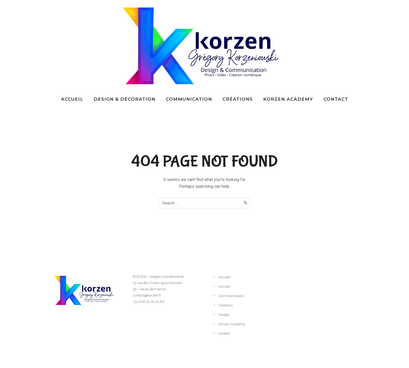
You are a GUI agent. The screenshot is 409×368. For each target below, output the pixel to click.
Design (224, 315)
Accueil (72, 99)
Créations (237, 99)
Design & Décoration (124, 99)
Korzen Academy (288, 99)
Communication (189, 99)
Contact (335, 99)
